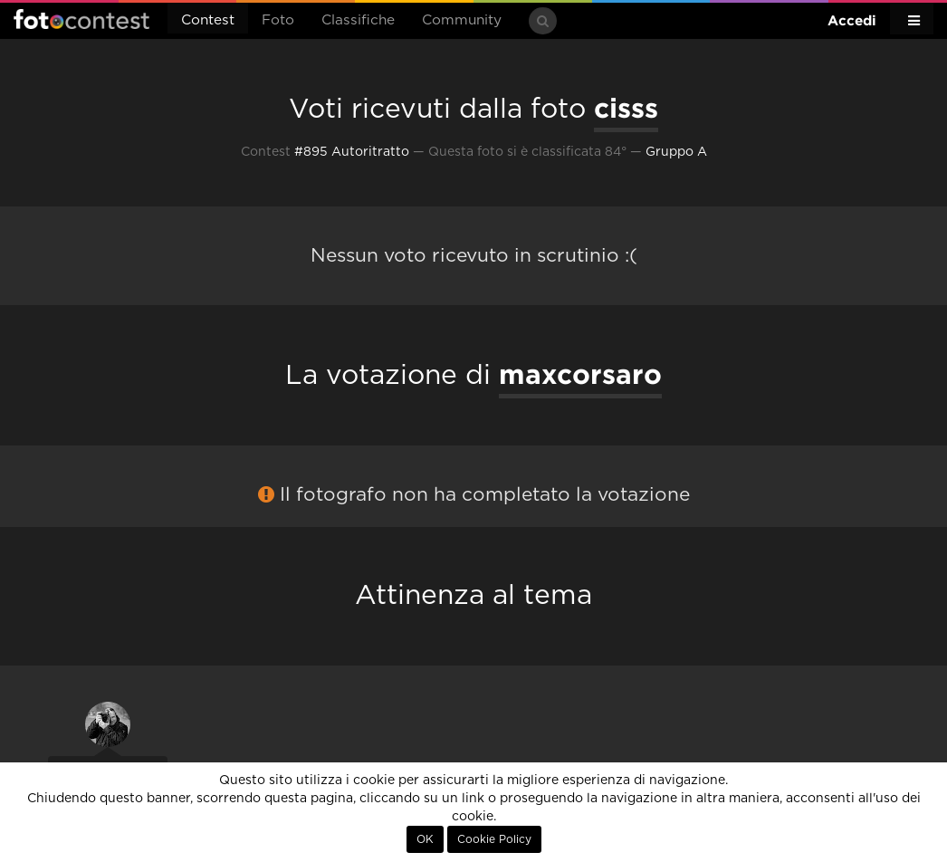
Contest (207, 20)
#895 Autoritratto (351, 152)
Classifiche (358, 20)
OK (425, 839)
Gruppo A (676, 152)
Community (462, 20)
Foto (278, 20)
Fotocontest (81, 19)
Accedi (851, 20)
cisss (626, 107)
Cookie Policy (494, 839)
